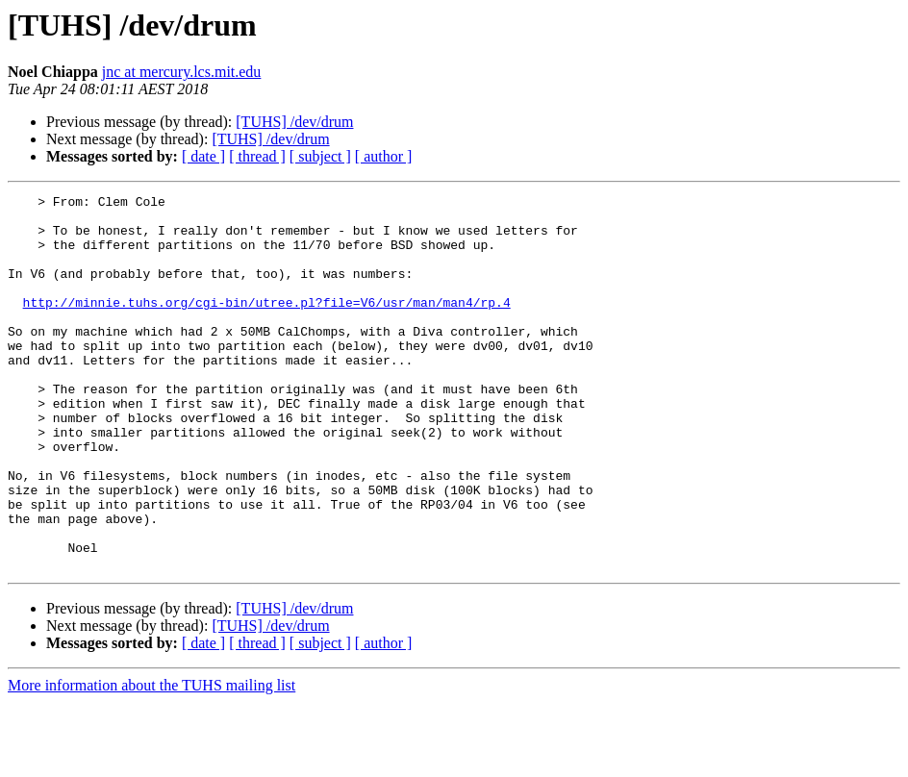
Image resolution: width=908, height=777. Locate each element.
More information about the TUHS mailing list (151, 760)
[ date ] (203, 156)
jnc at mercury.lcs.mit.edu (182, 71)
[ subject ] (320, 156)
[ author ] (384, 156)
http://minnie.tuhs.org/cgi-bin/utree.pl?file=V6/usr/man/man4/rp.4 (267, 325)
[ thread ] (257, 156)
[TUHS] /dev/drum (294, 121)
